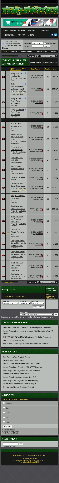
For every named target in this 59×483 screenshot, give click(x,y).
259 (47, 139)
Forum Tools (35, 62)
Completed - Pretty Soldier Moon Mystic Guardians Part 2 (18, 243)
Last (52, 56)
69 (48, 221)
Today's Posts (42, 51)
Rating (24, 68)
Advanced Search (10, 446)
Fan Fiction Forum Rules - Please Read (17, 112)
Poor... (8, 422)
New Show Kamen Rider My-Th (15, 340)
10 (48, 199)
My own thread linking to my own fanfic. (17, 136)
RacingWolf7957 (16, 212)
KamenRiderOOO (17, 94)
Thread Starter (15, 70)
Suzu (12, 80)
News (13, 30)
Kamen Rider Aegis (18, 177)
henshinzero (15, 192)
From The (35, 301)
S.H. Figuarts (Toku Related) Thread (16, 357)
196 (47, 89)
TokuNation (8, 43)
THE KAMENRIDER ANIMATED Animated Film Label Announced (27, 337)
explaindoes (37, 160)
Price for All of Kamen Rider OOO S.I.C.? (18, 374)
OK (7, 417)
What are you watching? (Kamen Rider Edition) (20, 381)
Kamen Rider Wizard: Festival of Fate (17, 232)
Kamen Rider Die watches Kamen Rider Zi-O (19, 377)
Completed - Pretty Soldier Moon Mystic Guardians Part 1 (18, 254)
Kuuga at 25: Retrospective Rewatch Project (19, 384)
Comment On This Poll (11, 431)
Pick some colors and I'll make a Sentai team (17, 219)
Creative (17, 43)
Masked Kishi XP (16, 278)
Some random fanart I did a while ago (17, 168)
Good (7, 408)
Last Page (22, 78)
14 (48, 127)
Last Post (34, 69)
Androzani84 (15, 143)
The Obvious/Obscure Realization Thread (18, 387)
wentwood (38, 90)
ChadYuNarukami (17, 173)
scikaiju (13, 179)
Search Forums (9, 439)
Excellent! (9, 403)
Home (5, 30)
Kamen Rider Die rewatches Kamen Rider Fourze (21, 364)
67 (48, 77)
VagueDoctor (37, 77)
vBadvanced (31, 462)
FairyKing (14, 202)
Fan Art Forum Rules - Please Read (16, 101)
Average (8, 413)
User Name (28, 43)
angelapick (38, 170)
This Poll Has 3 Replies (11, 433)
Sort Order (22, 301)
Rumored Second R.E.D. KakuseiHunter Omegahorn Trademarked (27, 328)
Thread (13, 68)
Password (27, 46)
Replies (48, 69)
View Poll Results (9, 429)
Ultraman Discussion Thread (13, 360)
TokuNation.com (10, 41)
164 (47, 187)
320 (47, 209)
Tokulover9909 (37, 188)
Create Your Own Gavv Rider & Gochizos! (17, 265)
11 (45, 56)
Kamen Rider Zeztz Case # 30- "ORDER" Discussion (22, 367)
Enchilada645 (15, 153)
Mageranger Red (16, 162)
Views (55, 69)
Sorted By (5, 301)
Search (53, 51)
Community (26, 51)
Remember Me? (50, 43)
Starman (39, 210)
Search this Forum (50, 62)
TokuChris (14, 105)
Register (14, 51)
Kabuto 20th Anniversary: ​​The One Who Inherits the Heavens (25, 344)
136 (47, 150)
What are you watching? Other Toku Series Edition (21, 370)
